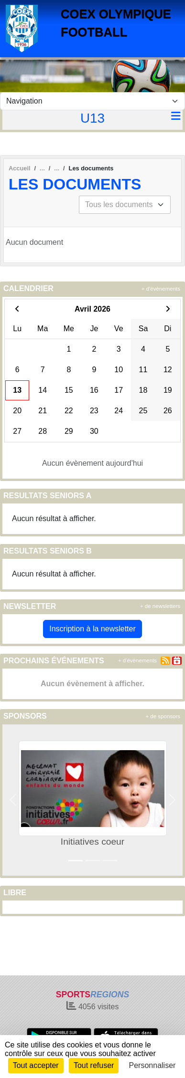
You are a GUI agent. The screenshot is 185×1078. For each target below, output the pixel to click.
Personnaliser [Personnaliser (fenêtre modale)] (152, 1065)
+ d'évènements (160, 289)
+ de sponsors (162, 716)
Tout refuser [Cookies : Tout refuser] (94, 1065)
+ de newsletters (160, 606)
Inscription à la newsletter (92, 629)
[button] (13, 800)
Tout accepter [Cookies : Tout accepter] (36, 1065)
